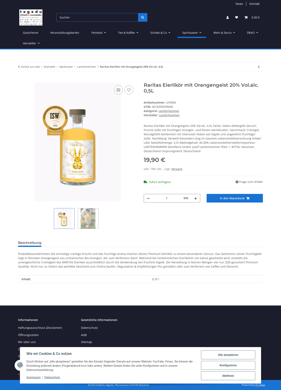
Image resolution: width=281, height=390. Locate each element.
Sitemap (86, 342)
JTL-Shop (260, 385)
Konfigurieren (228, 365)
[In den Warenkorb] (21, 80)
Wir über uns (27, 342)
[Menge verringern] (148, 198)
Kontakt (254, 4)
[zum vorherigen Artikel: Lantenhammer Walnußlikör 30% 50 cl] (259, 66)
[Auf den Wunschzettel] (128, 90)
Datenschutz (52, 377)
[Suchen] (97, 17)
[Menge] (167, 198)
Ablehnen (228, 375)
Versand (176, 169)
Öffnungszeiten (28, 335)
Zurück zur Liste (30, 66)
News (239, 4)
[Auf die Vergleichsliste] (118, 90)
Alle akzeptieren (228, 354)
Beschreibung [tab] (29, 243)
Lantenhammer (169, 111)
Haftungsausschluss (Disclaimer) (40, 328)
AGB (84, 335)
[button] (227, 17)
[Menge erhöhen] (195, 198)
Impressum (34, 377)
